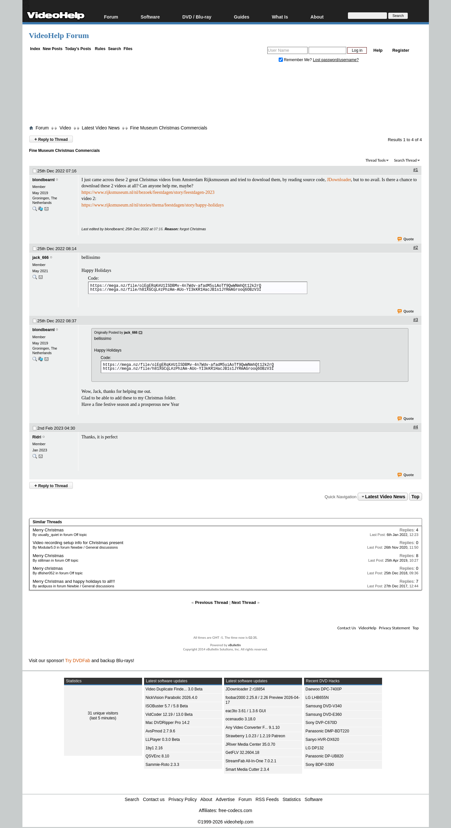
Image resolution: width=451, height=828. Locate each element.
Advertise (225, 799)
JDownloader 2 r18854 (245, 689)
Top (415, 496)
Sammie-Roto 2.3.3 (162, 764)
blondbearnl (44, 180)
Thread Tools (375, 160)
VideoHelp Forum (59, 35)
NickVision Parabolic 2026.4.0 (171, 697)
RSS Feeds (267, 799)
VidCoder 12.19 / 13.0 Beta (169, 714)
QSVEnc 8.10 (157, 756)
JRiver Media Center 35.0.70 (250, 744)
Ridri (37, 437)
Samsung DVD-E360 (324, 714)
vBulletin (234, 645)
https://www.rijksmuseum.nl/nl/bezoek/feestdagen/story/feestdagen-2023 (148, 192)
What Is (280, 17)
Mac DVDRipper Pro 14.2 (168, 722)
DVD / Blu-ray (196, 17)
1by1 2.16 (154, 748)
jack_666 (41, 257)
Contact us (154, 799)
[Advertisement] (226, 95)
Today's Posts (78, 49)
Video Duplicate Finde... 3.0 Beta (174, 689)
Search (114, 49)
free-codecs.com (235, 810)
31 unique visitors (103, 713)
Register (400, 50)
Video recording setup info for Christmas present (78, 542)
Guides (241, 17)
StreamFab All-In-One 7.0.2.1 (251, 761)
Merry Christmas (48, 530)
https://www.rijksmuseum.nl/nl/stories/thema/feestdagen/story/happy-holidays (153, 205)
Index (35, 49)
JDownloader (339, 179)
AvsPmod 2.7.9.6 (160, 731)
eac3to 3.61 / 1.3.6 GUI (246, 711)
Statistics (292, 799)
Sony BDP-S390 (320, 764)
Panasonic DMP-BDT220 (327, 731)
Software (150, 17)
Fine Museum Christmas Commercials (168, 127)
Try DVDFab (77, 660)
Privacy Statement (394, 627)
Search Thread (405, 160)
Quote (406, 239)
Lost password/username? (336, 60)
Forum (111, 17)
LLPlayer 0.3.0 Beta (163, 739)
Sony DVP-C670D (321, 722)
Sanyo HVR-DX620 (322, 739)
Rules (100, 49)
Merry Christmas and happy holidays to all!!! (74, 581)
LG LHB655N (317, 697)
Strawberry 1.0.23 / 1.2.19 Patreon (255, 736)
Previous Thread (211, 602)
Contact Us (346, 627)
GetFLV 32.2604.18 (242, 752)
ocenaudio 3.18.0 (241, 719)
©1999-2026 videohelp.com (225, 821)
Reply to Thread (51, 139)
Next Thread (244, 602)
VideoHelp (367, 627)
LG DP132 (315, 748)
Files (128, 49)
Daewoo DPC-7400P (324, 689)
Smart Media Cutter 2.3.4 (247, 769)
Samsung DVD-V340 (324, 706)
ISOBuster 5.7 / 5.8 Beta (167, 706)
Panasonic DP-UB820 (325, 756)
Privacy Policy (182, 799)
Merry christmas (48, 568)
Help (377, 50)
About (317, 17)
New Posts (53, 49)
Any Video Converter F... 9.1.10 (253, 727)
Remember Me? (296, 60)
